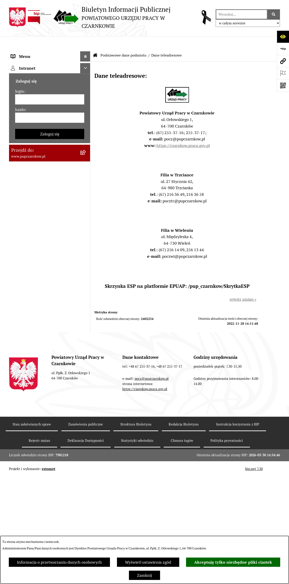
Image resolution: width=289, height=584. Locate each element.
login (19, 375)
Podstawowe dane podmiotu (123, 41)
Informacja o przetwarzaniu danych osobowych (59, 562)
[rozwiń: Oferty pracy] (86, 271)
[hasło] (49, 401)
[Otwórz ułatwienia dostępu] (283, 37)
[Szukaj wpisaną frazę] (274, 14)
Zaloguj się (49, 417)
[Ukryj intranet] (85, 352)
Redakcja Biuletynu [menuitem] (28, 307)
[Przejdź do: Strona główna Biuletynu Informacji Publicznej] (95, 41)
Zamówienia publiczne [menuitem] (31, 199)
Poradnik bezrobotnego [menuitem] (32, 240)
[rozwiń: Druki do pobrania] (86, 261)
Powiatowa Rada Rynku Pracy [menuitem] (37, 179)
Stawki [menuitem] (17, 297)
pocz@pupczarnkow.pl (152, 491)
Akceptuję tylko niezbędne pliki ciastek (233, 562)
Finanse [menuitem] (18, 220)
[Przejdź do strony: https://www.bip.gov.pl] (283, 49)
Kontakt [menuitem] (18, 118)
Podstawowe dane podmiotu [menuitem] (36, 53)
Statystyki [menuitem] (20, 230)
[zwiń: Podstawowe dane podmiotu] (86, 53)
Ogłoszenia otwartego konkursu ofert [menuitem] (44, 210)
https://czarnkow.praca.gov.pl (183, 132)
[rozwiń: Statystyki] (86, 230)
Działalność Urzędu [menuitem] (28, 148)
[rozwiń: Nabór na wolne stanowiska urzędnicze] (86, 281)
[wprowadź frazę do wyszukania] (242, 14)
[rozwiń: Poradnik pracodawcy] (86, 250)
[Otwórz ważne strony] (283, 73)
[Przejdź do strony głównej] (110, 17)
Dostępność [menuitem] (21, 128)
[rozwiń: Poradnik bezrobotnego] (86, 240)
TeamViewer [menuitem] (22, 340)
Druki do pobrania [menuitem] (27, 260)
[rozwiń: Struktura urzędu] (86, 159)
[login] (49, 383)
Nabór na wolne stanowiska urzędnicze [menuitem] (35, 284)
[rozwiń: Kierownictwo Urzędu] (86, 169)
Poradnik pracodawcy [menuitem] (30, 250)
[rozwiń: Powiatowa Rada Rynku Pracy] (86, 179)
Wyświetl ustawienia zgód (148, 562)
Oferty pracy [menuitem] (22, 271)
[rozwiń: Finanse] (86, 220)
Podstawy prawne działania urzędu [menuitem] (42, 189)
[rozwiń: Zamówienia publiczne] (86, 199)
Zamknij (144, 575)
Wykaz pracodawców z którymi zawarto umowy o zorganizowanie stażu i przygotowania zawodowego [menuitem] (42, 324)
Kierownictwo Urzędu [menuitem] (30, 169)
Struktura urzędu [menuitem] (26, 159)
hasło (20, 393)
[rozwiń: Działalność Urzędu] (86, 149)
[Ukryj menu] (85, 43)
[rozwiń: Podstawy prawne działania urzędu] (86, 189)
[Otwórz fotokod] (283, 85)
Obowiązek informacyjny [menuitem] (33, 138)
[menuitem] (49, 66)
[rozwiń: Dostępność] (86, 128)
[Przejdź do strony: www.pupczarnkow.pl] (283, 61)
